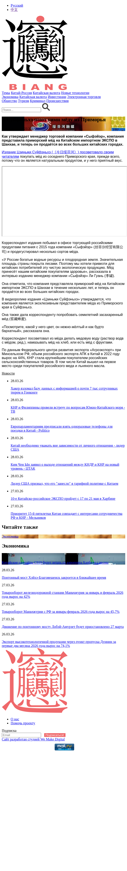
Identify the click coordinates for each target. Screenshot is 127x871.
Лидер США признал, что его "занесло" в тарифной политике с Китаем (64, 483)
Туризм (23, 101)
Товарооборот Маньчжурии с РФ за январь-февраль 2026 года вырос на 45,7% (60, 611)
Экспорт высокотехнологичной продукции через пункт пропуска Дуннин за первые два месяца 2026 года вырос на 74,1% (59, 644)
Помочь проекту (23, 723)
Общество (9, 101)
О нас (15, 719)
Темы (6, 93)
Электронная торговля (84, 97)
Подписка (9, 731)
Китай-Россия (21, 93)
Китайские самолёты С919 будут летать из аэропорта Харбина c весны (55, 562)
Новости (8, 373)
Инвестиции (57, 97)
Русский (17, 5)
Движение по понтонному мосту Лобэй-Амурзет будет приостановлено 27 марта (63, 627)
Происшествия (57, 101)
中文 (14, 10)
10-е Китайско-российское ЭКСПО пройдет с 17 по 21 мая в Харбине (63, 498)
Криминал (38, 101)
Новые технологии (75, 93)
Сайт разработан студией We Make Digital (33, 739)
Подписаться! (55, 735)
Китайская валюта (46, 93)
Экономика (10, 97)
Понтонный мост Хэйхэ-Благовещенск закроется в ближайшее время (54, 577)
